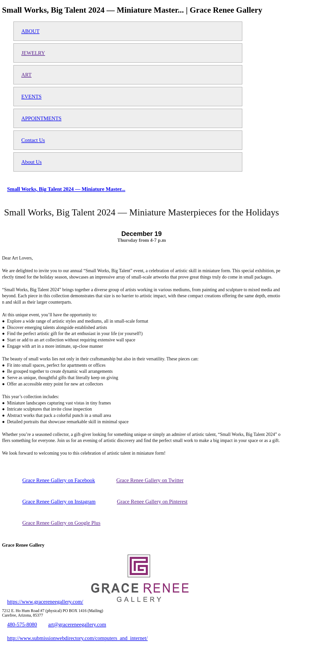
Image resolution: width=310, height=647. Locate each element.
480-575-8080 (22, 624)
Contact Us (33, 140)
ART (26, 75)
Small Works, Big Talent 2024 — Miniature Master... (66, 189)
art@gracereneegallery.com (77, 624)
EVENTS (31, 96)
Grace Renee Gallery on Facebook (58, 480)
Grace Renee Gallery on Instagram (59, 501)
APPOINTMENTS (41, 118)
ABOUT (30, 31)
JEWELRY (33, 53)
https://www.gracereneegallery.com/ (45, 601)
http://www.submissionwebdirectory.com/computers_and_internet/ (77, 638)
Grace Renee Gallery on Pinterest (152, 501)
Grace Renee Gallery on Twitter (149, 480)
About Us (31, 162)
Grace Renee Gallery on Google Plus (61, 523)
